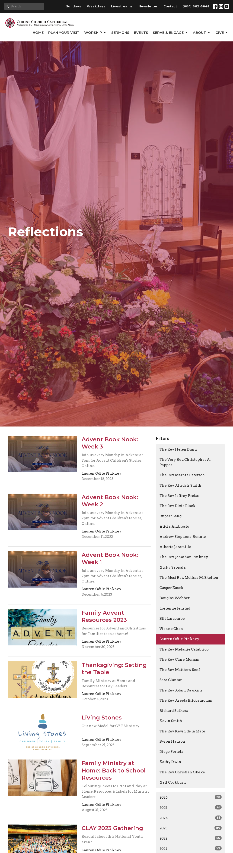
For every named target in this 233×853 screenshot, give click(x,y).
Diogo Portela (171, 752)
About (202, 32)
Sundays (73, 6)
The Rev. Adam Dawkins (181, 690)
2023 (191, 828)
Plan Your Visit (64, 32)
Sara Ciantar (171, 680)
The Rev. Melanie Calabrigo (184, 649)
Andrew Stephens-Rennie (183, 537)
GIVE (221, 32)
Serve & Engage (170, 32)
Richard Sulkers (174, 711)
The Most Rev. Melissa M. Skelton (189, 578)
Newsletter (148, 6)
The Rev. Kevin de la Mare (182, 731)
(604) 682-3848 (196, 6)
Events (141, 32)
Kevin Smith (171, 721)
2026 (191, 797)
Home (38, 32)
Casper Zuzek (171, 588)
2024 (191, 818)
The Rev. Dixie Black (177, 506)
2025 (191, 807)
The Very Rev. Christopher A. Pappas (185, 462)
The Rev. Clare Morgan (180, 659)
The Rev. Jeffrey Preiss (179, 496)
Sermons (120, 32)
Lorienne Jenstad (175, 608)
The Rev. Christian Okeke (182, 772)
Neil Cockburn (173, 782)
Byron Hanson (172, 741)
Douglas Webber (175, 598)
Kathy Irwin (170, 762)
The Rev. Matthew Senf (180, 670)
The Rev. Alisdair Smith (180, 485)
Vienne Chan (171, 629)
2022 (191, 838)
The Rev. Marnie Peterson (182, 475)
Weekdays (96, 6)
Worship (95, 32)
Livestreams (122, 6)
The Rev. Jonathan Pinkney (184, 557)
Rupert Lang (171, 516)
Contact (170, 6)
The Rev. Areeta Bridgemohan (186, 700)
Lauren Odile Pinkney (179, 639)
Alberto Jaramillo (175, 547)
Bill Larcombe (172, 618)
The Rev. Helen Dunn (178, 449)
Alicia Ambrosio (174, 526)
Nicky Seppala (173, 567)
